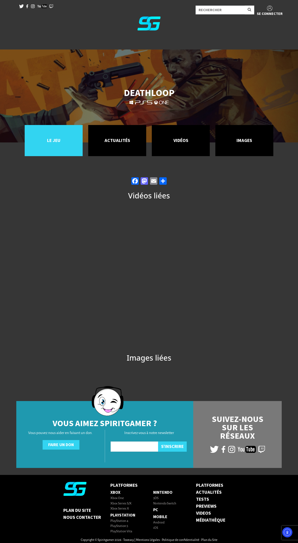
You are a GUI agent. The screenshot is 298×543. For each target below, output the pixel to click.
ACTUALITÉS (209, 492)
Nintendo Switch (164, 503)
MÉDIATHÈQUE (210, 520)
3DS (156, 498)
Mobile (160, 517)
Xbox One (117, 498)
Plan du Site (77, 510)
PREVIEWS (206, 506)
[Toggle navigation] (9, 42)
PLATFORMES (209, 485)
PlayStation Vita (121, 531)
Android (159, 522)
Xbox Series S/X (121, 503)
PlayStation (122, 515)
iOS (155, 528)
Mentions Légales (148, 540)
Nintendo (163, 492)
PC (155, 510)
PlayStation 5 (119, 526)
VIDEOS (203, 513)
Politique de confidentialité (180, 540)
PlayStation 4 (119, 521)
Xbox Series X (119, 508)
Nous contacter (82, 517)
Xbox (115, 492)
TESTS (202, 499)
